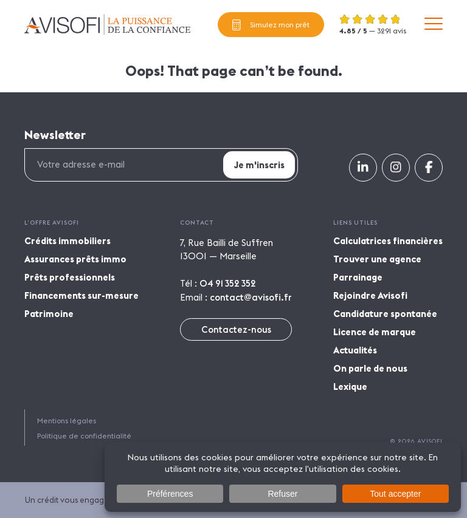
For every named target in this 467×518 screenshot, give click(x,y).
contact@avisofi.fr (251, 297)
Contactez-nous (236, 329)
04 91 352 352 (227, 283)
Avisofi (107, 24)
